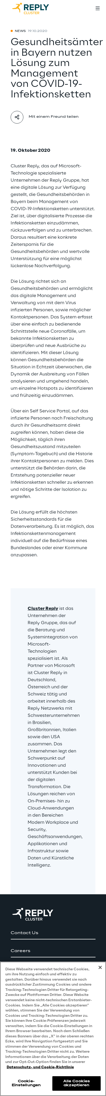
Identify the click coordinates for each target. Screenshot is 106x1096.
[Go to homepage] (36, 8)
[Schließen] (100, 967)
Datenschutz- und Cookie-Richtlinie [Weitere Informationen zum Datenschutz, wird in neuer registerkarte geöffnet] (40, 1067)
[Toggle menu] (97, 8)
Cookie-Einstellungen (26, 1083)
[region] (53, 1029)
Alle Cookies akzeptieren (76, 1083)
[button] (53, 933)
